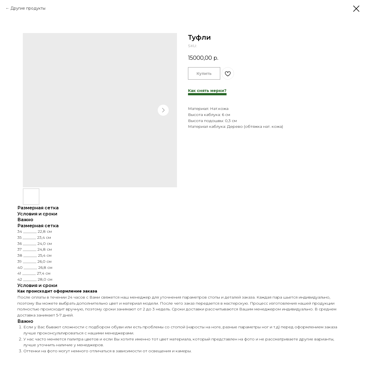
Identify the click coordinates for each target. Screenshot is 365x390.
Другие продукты (27, 8)
